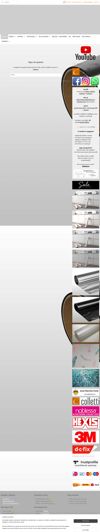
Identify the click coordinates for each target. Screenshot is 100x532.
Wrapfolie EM (93, 113)
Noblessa (86, 115)
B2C (87, 125)
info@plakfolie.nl (85, 171)
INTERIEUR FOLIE (81, 107)
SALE (70, 41)
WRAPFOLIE (21, 41)
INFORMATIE (6, 46)
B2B (90, 125)
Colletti (75, 113)
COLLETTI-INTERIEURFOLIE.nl (74, 2)
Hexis (80, 113)
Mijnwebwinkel (65, 528)
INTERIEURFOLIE (32, 41)
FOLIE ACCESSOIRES (44, 41)
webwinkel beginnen (53, 528)
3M (83, 113)
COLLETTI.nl (96, 2)
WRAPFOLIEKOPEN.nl (88, 2)
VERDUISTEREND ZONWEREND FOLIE (85, 105)
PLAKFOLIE (87, 96)
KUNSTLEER (55, 41)
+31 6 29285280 (45, 518)
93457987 (45, 516)
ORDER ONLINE (76, 41)
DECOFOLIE (12, 41)
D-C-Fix (87, 113)
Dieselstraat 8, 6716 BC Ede (43, 520)
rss (48, 528)
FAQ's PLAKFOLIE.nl (86, 41)
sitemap (45, 528)
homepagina (35, 74)
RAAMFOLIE (4, 41)
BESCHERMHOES (63, 41)
